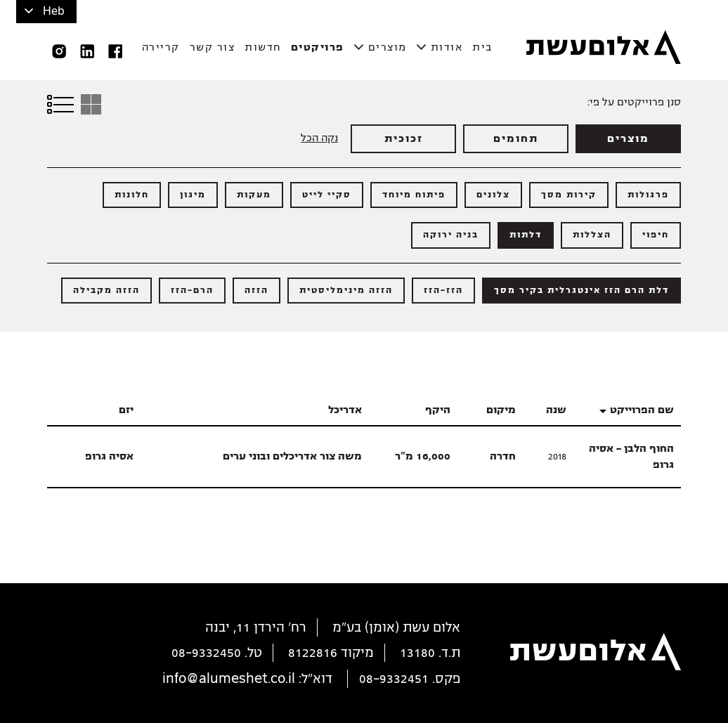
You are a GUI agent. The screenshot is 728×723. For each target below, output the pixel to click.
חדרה (503, 456)
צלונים (493, 195)
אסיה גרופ (109, 456)
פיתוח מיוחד (414, 195)
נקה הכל (319, 137)
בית (482, 47)
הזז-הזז (443, 290)
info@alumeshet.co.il (228, 679)
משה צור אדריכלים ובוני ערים (292, 456)
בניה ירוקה (451, 235)
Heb (54, 11)
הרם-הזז (192, 290)
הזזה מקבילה (106, 290)
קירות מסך (569, 195)
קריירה (161, 47)
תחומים (515, 138)
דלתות (525, 235)
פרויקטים (317, 47)
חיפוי (655, 235)
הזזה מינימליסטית (346, 290)
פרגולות (648, 195)
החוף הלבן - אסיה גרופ (631, 456)
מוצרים (387, 47)
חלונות (132, 195)
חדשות (263, 47)
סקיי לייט (326, 195)
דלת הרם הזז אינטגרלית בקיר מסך (581, 290)
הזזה (256, 290)
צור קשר (212, 47)
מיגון (193, 195)
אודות (447, 47)
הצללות (592, 235)
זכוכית (403, 138)
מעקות (254, 195)
